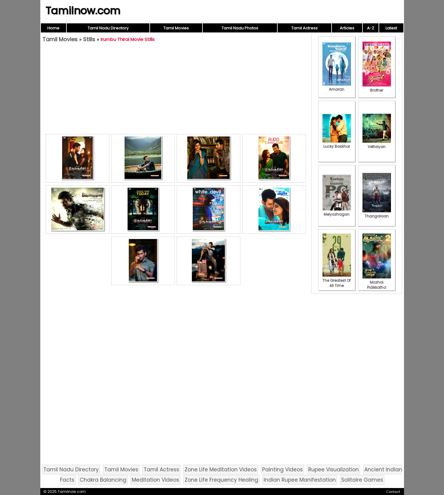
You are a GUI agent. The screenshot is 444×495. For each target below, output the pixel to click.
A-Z (370, 28)
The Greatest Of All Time (336, 280)
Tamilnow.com (82, 10)
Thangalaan (376, 213)
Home (53, 28)
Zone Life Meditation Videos (221, 469)
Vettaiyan (376, 144)
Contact (393, 491)
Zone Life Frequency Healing (221, 479)
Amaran (336, 87)
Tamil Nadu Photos (240, 28)
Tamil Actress (304, 28)
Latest (391, 28)
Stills (89, 39)
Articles (347, 28)
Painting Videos (282, 469)
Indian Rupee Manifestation (300, 479)
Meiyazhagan (336, 212)
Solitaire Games (362, 479)
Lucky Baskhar (336, 144)
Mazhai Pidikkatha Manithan (376, 284)
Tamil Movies (176, 28)
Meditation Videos (155, 479)
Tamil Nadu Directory (108, 28)
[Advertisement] (176, 89)
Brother (376, 87)
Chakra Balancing (103, 479)
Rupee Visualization (333, 469)
